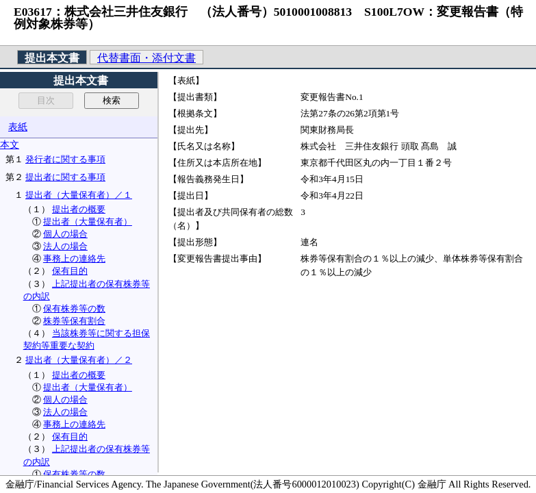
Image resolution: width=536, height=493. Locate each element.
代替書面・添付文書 (146, 58)
